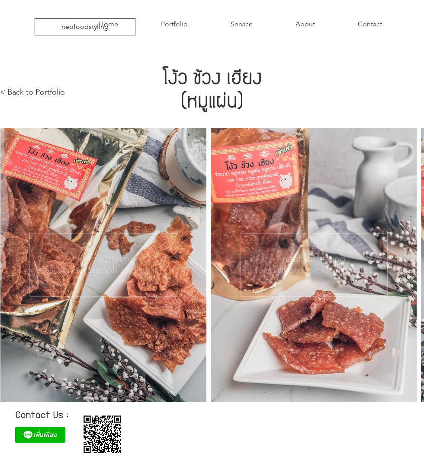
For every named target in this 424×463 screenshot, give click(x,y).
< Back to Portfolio (32, 92)
